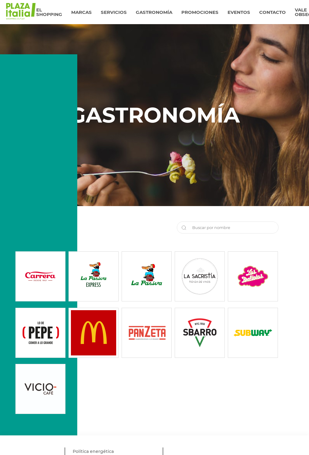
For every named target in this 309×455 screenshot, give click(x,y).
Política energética (93, 451)
